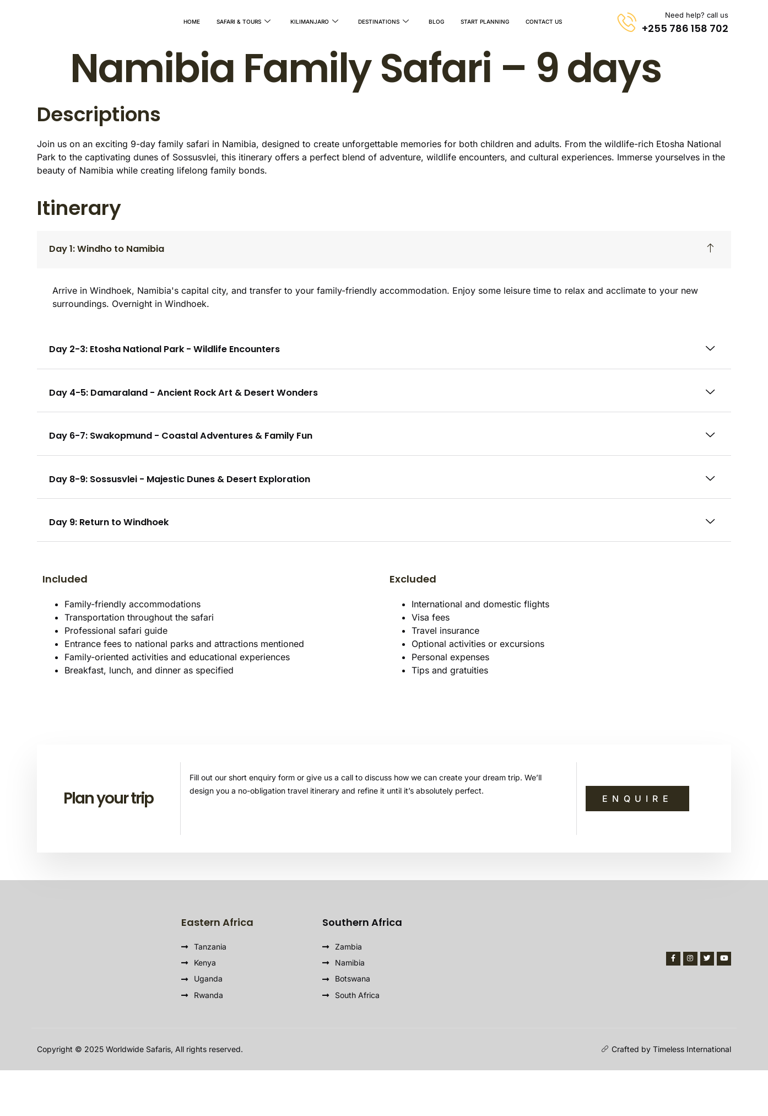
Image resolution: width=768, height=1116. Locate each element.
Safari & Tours (244, 22)
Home (191, 22)
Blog (436, 22)
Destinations (383, 22)
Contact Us (544, 22)
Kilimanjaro (314, 22)
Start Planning (485, 22)
